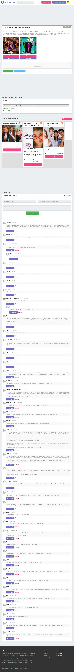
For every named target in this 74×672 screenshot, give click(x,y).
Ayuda (45, 655)
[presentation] (12, 213)
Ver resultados (8, 71)
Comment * (5, 204)
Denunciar (17, 230)
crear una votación (9, 657)
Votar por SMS (10, 58)
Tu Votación (4, 653)
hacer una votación (30, 653)
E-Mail (42, 198)
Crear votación (46, 2)
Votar (11, 55)
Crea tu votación (67, 118)
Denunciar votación (37, 66)
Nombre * (5, 198)
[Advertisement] (37, 15)
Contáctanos (46, 653)
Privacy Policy (47, 657)
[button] (68, 2)
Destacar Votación (20, 70)
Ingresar (59, 2)
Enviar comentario (33, 213)
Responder (10, 230)
